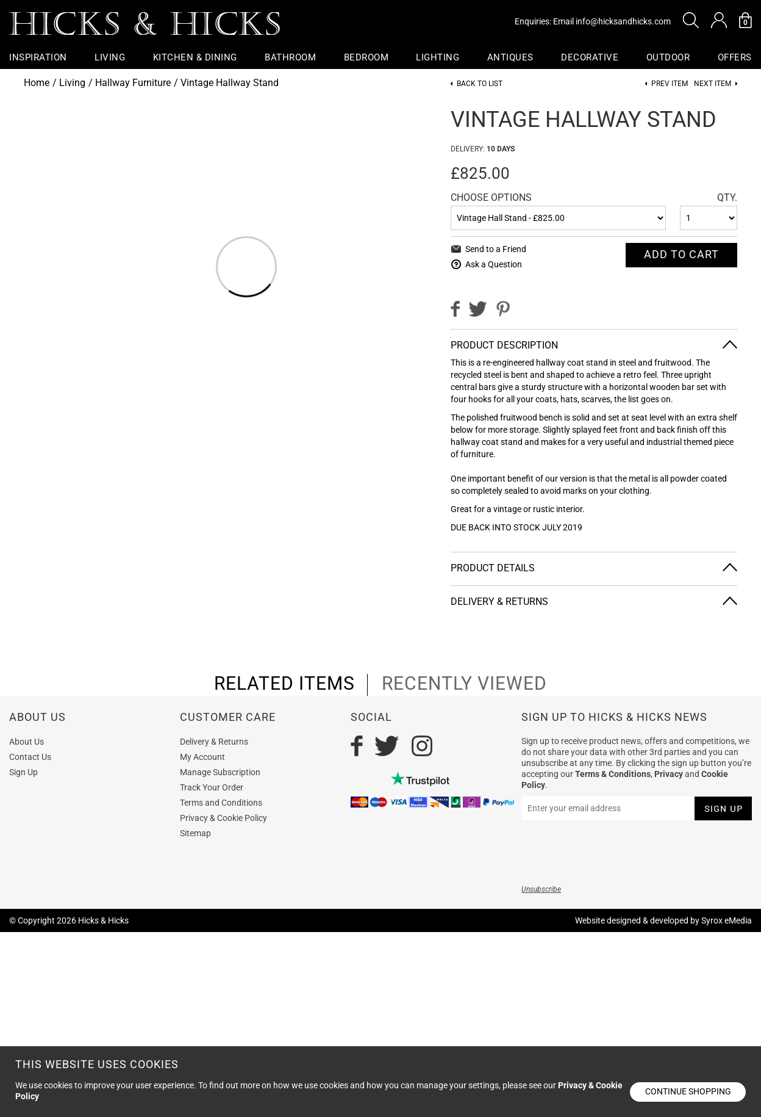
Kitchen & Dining (195, 57)
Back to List (479, 84)
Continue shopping (688, 1091)
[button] (691, 20)
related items (284, 683)
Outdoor (668, 57)
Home (36, 83)
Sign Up (23, 772)
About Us (26, 741)
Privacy (668, 774)
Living (110, 57)
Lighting (438, 57)
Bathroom (290, 57)
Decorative (590, 57)
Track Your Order (211, 787)
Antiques (510, 57)
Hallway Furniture (133, 83)
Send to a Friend (495, 249)
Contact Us (30, 757)
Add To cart (681, 254)
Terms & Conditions (613, 774)
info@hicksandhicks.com (623, 21)
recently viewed (464, 683)
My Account (202, 757)
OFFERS (735, 57)
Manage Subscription (220, 772)
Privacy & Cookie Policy (223, 818)
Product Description (504, 345)
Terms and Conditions (221, 803)
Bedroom (366, 57)
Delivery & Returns (499, 601)
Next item (712, 84)
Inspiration (38, 57)
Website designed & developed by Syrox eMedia (663, 920)
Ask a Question (493, 264)
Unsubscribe (541, 889)
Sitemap (195, 833)
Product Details (493, 568)
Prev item (669, 84)
